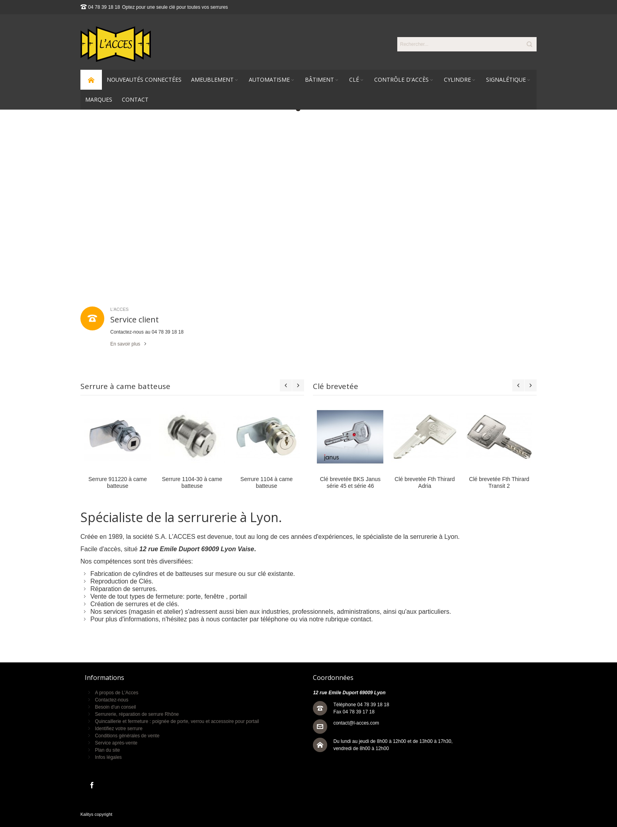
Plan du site (107, 750)
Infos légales (108, 757)
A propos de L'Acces (116, 692)
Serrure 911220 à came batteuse (117, 482)
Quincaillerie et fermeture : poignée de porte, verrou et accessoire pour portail (177, 721)
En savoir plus (125, 344)
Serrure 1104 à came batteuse (266, 482)
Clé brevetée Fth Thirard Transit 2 (499, 482)
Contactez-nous (111, 700)
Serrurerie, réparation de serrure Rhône (137, 714)
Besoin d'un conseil (115, 707)
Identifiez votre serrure (118, 728)
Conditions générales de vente (127, 736)
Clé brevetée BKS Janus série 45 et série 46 (350, 482)
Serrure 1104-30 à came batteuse (192, 482)
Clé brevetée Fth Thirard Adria (424, 482)
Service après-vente (116, 743)
